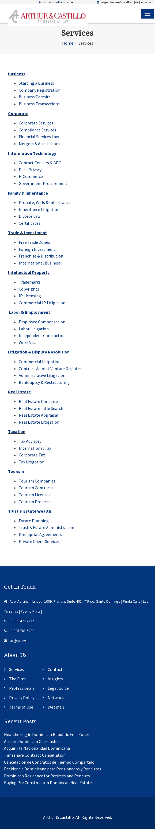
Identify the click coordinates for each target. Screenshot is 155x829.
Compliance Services (37, 130)
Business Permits (35, 96)
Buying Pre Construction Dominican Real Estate (48, 782)
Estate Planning (34, 520)
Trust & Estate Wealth (29, 511)
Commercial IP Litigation (42, 302)
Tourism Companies (37, 481)
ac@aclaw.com (108, 2)
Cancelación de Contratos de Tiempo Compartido (49, 762)
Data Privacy (30, 169)
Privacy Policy (21, 697)
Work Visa (27, 342)
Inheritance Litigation (39, 209)
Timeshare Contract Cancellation (35, 755)
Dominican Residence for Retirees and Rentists (47, 775)
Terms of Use (21, 707)
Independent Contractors (42, 335)
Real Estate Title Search (41, 408)
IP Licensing (30, 295)
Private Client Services (39, 541)
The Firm (17, 678)
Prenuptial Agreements (40, 534)
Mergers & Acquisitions (39, 143)
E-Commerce (31, 176)
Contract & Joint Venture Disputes (50, 368)
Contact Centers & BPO (40, 162)
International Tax (35, 448)
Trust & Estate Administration (46, 527)
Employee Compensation (42, 321)
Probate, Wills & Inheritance (45, 202)
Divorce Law (29, 216)
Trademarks (30, 282)
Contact (55, 669)
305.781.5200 (48, 2)
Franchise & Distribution (41, 256)
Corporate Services (36, 123)
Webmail (56, 707)
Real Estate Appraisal (38, 415)
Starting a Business (36, 83)
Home (67, 43)
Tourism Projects (34, 501)
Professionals (22, 688)
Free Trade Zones (34, 242)
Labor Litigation (34, 328)
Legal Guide (58, 688)
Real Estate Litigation (39, 422)
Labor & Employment (29, 312)
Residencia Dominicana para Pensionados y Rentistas (52, 768)
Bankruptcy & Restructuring (44, 382)
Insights (55, 678)
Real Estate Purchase (38, 401)
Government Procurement (43, 183)
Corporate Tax (32, 455)
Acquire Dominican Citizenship (32, 741)
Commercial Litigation (40, 361)
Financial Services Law (39, 136)
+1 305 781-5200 (19, 630)
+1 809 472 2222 (19, 621)
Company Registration (40, 90)
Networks (57, 697)
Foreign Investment (37, 249)
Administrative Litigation (42, 375)
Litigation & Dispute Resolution (39, 352)
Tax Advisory (30, 441)
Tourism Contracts (36, 487)
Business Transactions (39, 103)
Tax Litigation (31, 461)
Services (16, 669)
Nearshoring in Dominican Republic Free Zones (47, 734)
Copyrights (29, 289)
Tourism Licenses (34, 494)
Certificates (29, 223)
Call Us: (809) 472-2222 (135, 2)
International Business (40, 263)
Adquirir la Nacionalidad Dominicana (37, 748)
